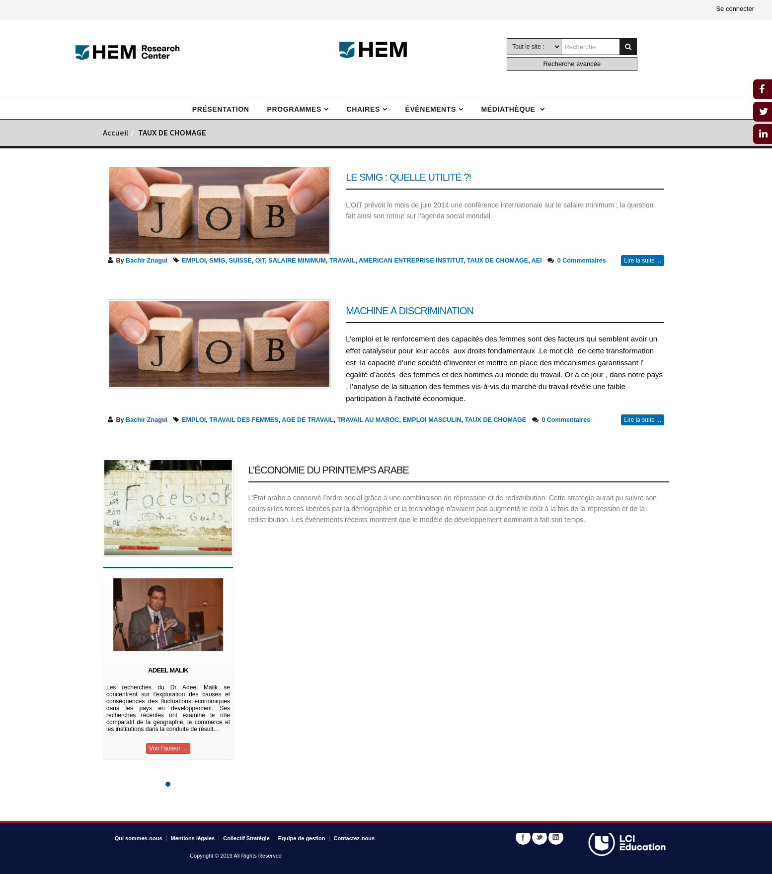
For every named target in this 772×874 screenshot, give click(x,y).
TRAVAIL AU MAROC (368, 419)
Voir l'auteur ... (168, 748)
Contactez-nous (354, 838)
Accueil (115, 133)
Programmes (294, 109)
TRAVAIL (342, 260)
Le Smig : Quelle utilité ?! (408, 177)
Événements (430, 109)
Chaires (363, 109)
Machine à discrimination (409, 310)
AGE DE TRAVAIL (307, 419)
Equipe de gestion (301, 838)
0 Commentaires (581, 260)
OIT (260, 260)
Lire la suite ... (642, 260)
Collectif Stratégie (246, 838)
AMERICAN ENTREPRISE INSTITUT (411, 260)
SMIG (217, 260)
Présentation (220, 109)
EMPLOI (194, 260)
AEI (537, 260)
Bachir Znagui (146, 260)
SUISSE (240, 260)
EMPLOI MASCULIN (431, 419)
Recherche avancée (572, 63)
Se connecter (735, 8)
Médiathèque (509, 109)
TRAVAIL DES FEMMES (243, 419)
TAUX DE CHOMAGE (498, 260)
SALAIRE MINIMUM (296, 260)
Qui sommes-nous (138, 838)
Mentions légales (193, 838)
